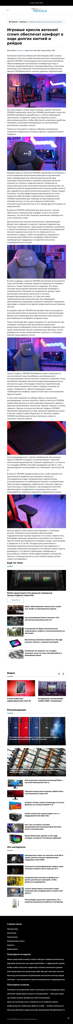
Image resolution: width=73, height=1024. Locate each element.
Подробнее (15, 600)
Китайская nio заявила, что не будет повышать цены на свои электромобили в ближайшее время (43, 653)
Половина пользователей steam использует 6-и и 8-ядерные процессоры (39, 990)
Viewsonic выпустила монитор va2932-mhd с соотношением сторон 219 (44, 792)
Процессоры (12, 929)
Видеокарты (12, 949)
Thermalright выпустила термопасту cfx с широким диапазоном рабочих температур (44, 901)
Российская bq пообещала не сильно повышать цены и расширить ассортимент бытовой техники (33, 738)
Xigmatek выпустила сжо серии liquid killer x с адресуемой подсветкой (38, 963)
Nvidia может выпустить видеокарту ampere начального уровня (35, 967)
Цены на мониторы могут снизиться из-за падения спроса (32, 1002)
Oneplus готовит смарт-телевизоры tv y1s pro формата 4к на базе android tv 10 (44, 803)
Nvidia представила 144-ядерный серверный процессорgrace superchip (29, 594)
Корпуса (23, 22)
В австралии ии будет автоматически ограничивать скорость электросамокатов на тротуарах (45, 631)
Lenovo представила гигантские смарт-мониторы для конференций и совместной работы (44, 891)
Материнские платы (16, 941)
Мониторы (11, 933)
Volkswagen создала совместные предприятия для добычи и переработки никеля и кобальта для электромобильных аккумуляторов (36, 770)
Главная (13, 22)
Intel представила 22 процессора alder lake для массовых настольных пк (38, 971)
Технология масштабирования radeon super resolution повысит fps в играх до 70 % (44, 867)
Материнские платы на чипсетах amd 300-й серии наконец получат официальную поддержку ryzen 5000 (44, 857)
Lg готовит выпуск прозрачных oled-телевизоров (28, 998)
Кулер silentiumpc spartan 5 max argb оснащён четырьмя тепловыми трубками (43, 837)
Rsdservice (16, 1019)
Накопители (12, 937)
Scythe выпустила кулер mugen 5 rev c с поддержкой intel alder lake (42, 815)
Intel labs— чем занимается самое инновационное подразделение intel (38, 979)
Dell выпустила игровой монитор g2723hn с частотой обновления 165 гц (44, 781)
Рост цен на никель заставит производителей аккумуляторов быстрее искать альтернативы (43, 827)
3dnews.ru (20, 50)
